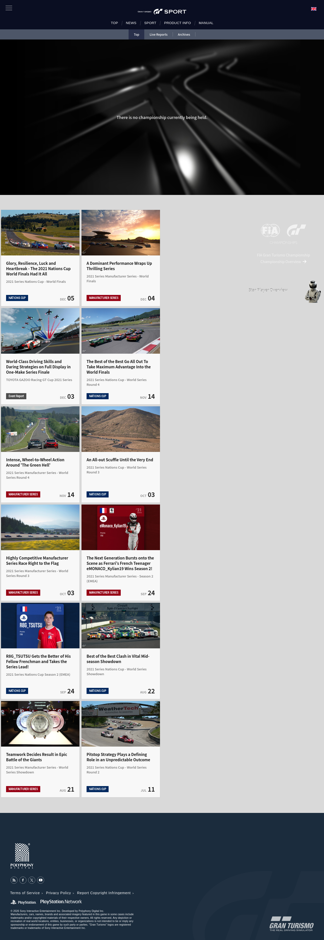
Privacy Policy (58, 893)
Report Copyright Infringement (104, 893)
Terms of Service (25, 893)
